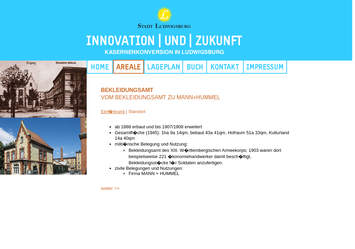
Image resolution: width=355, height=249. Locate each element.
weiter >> (110, 188)
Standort (136, 111)
